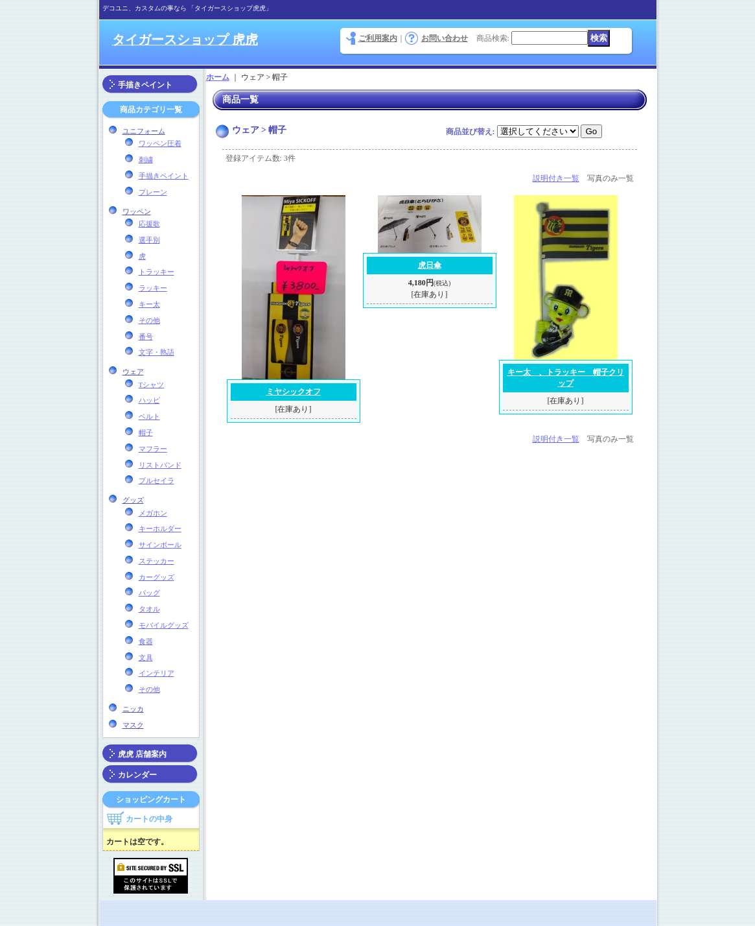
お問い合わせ (444, 38)
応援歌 (149, 224)
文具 (146, 657)
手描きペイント (145, 84)
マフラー (153, 449)
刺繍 (146, 159)
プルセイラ (156, 480)
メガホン (153, 513)
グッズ (133, 500)
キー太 (149, 304)
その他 (149, 320)
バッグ (149, 593)
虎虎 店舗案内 (142, 754)
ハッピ (149, 400)
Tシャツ (152, 384)
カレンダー (137, 774)
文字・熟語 (156, 352)
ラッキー (153, 288)
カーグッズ (156, 577)
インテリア (156, 673)
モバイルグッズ (164, 625)
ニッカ (133, 709)
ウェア (133, 371)
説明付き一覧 (556, 178)
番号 (146, 336)
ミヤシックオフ (293, 391)
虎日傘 (429, 265)
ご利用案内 (377, 38)
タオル (149, 609)
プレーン (153, 192)
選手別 (149, 240)
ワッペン (136, 211)
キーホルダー (160, 528)
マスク (133, 725)
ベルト (149, 416)
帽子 (146, 432)
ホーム (217, 77)
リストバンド (160, 465)
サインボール (160, 545)
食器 (146, 641)
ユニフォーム (143, 131)
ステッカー (156, 561)
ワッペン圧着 (160, 143)
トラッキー (156, 272)
